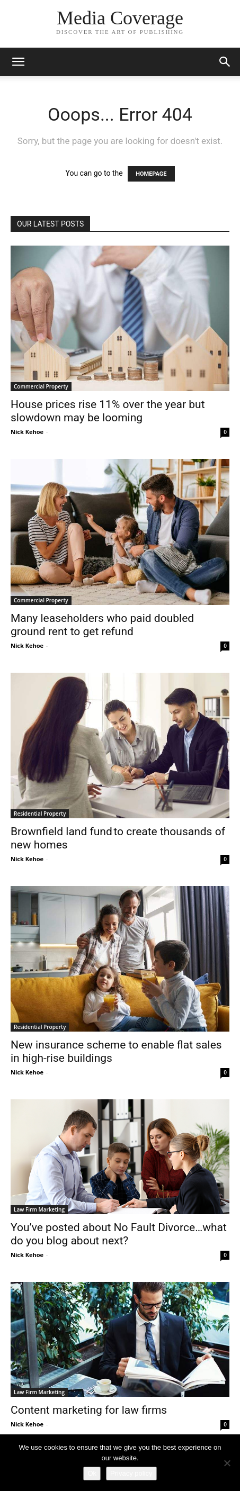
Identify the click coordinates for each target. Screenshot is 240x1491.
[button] (18, 62)
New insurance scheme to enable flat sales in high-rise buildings (116, 1051)
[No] (226, 1463)
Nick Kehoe (27, 432)
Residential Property (40, 813)
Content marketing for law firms (89, 1410)
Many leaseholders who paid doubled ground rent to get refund (102, 625)
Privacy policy (131, 1473)
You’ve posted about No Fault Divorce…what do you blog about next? (119, 1234)
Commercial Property (41, 386)
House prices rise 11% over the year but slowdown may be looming (108, 411)
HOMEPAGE (151, 173)
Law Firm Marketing (39, 1209)
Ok (91, 1473)
